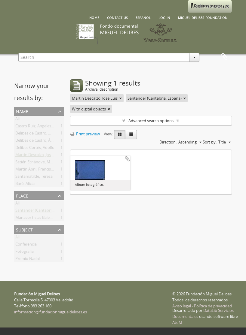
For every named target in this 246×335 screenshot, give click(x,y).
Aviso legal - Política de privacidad (202, 306)
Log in (164, 17)
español (143, 17)
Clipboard (224, 56)
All (17, 119)
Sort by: (210, 142)
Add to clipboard (128, 159)
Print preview (85, 134)
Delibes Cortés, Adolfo (34, 148)
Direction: (168, 142)
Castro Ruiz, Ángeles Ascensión (42, 127)
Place (22, 195)
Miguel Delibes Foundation (203, 17)
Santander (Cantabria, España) (42, 211)
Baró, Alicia (25, 184)
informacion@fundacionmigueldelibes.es (50, 312)
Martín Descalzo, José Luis (38, 155)
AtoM (177, 322)
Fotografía (24, 252)
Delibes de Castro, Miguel (37, 134)
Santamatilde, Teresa (34, 177)
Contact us (117, 17)
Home (94, 17)
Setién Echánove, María (36, 163)
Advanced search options (151, 120)
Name (22, 111)
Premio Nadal (27, 259)
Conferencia (26, 245)
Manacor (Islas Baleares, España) (44, 218)
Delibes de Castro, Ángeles (38, 141)
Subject (24, 229)
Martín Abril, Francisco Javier (40, 170)
